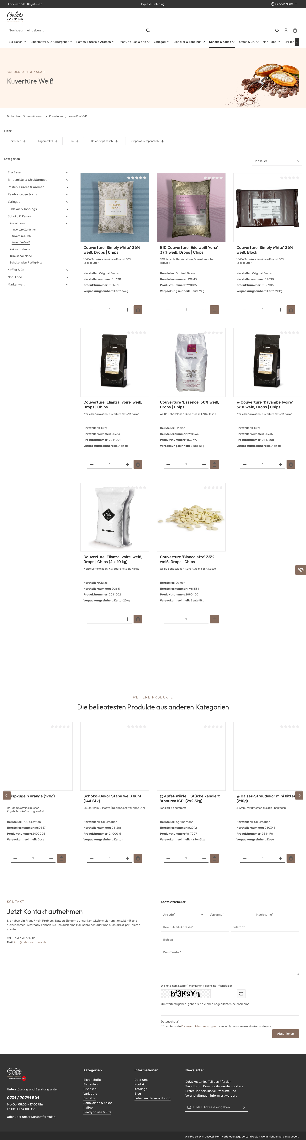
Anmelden (14, 4)
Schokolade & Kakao (98, 1097)
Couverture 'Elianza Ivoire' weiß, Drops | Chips (112, 399)
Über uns (141, 1074)
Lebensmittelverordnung (153, 1092)
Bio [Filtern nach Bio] (74, 135)
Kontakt (140, 1078)
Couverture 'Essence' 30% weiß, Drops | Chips (189, 399)
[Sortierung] (277, 155)
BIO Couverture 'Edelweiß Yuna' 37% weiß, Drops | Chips (189, 244)
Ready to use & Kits (97, 1106)
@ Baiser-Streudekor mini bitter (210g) (265, 793)
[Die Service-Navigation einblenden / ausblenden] (285, 4)
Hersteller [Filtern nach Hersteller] (17, 135)
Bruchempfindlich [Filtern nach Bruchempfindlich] (104, 135)
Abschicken (285, 1028)
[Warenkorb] (294, 19)
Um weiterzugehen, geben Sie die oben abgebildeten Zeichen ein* (205, 998)
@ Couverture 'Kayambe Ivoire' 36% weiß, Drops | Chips (264, 399)
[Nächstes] (296, 36)
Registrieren (34, 4)
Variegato (90, 1088)
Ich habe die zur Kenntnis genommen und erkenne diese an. (219, 1021)
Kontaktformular (43, 1111)
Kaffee (88, 1102)
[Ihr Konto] (285, 19)
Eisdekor (89, 1092)
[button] (67, 166)
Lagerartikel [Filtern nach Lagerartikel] (48, 135)
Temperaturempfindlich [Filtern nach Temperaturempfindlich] (147, 135)
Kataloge (141, 1083)
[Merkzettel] (275, 19)
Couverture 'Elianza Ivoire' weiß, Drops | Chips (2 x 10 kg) (112, 553)
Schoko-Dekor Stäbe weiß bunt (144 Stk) (112, 793)
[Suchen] (221, 19)
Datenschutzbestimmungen (198, 1021)
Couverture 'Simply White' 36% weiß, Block (264, 244)
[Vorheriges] (7, 790)
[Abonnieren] (244, 1101)
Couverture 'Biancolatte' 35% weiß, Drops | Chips (187, 553)
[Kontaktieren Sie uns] (300, 570)
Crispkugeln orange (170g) (31, 790)
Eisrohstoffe (92, 1074)
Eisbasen (90, 1083)
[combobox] (148, 19)
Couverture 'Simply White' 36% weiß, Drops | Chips (111, 244)
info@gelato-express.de (30, 936)
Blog (138, 1088)
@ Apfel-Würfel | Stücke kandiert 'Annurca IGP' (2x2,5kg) (190, 793)
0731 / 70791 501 (23, 1092)
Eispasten (90, 1078)
